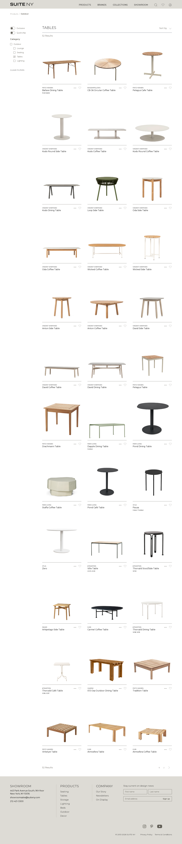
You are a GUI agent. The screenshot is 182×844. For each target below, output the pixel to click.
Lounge (18, 48)
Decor (63, 816)
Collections (120, 5)
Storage (64, 800)
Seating (18, 52)
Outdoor (25, 14)
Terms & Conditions (163, 834)
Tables (18, 56)
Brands (101, 5)
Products (85, 5)
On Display (102, 800)
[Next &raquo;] (169, 767)
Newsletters (102, 796)
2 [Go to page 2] (163, 767)
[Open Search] (155, 5)
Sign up (166, 799)
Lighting (18, 61)
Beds (62, 808)
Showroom (141, 5)
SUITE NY (131, 834)
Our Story (101, 791)
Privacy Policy (146, 834)
